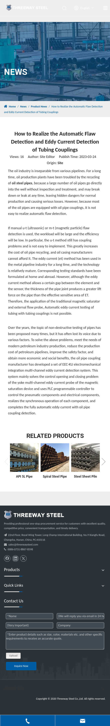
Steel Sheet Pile (85, 476)
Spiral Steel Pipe (55, 476)
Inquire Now (21, 666)
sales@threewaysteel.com (23, 544)
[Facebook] (7, 558)
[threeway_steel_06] (34, 515)
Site (60, 163)
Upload (13, 655)
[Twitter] (23, 558)
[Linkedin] (15, 558)
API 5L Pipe (24, 476)
